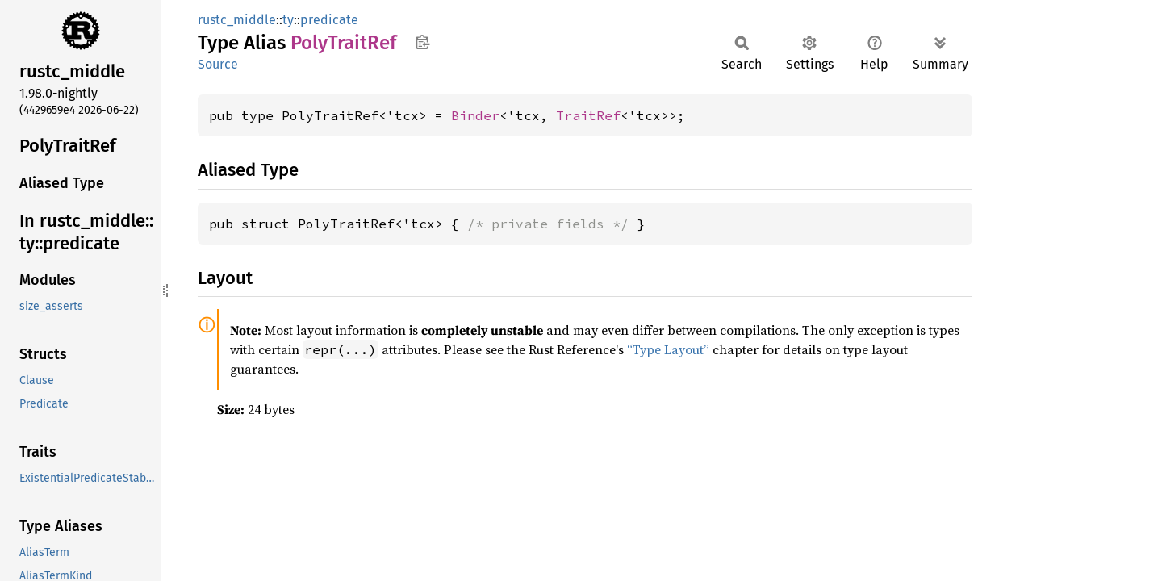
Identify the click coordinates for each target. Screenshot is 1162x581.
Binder (475, 115)
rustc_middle (237, 19)
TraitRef (588, 115)
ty (288, 19)
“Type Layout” (668, 349)
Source (218, 64)
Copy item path (422, 42)
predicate (329, 19)
